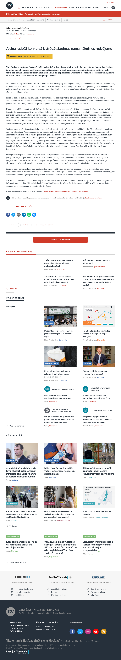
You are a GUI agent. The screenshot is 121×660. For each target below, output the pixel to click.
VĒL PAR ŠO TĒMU (15, 298)
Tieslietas (14, 551)
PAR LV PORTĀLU (16, 622)
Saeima (25, 225)
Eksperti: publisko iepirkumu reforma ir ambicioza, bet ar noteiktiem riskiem (57, 374)
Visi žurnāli (96, 595)
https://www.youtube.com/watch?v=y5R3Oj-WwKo (66, 192)
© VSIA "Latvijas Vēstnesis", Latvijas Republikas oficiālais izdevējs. (34, 648)
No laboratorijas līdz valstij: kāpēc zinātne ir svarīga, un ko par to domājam (97, 334)
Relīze (16, 34)
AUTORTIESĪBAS (16, 631)
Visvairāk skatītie (23, 592)
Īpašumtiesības (99, 267)
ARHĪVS (96, 8)
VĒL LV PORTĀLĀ (14, 435)
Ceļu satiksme (54, 557)
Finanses (52, 477)
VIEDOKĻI (48, 8)
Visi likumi (20, 595)
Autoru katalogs (98, 592)
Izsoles (54, 592)
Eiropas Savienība (101, 518)
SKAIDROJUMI (28, 8)
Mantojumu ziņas (58, 595)
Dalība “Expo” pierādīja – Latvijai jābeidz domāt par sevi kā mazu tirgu (58, 334)
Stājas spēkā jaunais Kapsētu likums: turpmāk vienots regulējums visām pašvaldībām (98, 471)
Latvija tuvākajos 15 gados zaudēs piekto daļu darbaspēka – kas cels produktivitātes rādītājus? (59, 419)
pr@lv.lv (53, 629)
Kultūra (15, 480)
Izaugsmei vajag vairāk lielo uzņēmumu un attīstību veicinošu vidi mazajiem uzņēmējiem (97, 419)
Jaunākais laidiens (59, 589)
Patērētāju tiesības (64, 520)
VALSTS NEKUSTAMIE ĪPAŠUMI (21, 252)
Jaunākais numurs (98, 589)
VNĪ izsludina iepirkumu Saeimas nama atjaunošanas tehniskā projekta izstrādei (58, 263)
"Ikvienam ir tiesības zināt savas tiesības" (33, 640)
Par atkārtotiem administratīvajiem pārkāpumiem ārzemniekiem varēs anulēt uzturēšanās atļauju (21, 514)
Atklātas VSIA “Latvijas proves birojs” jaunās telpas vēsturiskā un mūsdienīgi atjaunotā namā (59, 279)
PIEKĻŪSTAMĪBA (16, 628)
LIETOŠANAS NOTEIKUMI (19, 625)
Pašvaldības (92, 477)
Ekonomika (30, 34)
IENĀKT (112, 2)
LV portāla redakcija (47, 622)
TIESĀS (71, 8)
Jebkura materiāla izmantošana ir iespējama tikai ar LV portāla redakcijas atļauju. (40, 645)
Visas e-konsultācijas (19, 562)
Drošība (14, 520)
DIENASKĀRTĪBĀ (60, 8)
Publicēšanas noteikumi (93, 198)
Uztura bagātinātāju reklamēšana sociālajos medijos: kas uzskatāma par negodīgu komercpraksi (59, 514)
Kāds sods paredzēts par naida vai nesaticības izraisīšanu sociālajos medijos (22, 545)
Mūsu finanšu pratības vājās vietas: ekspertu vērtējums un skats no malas (59, 471)
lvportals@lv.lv (49, 627)
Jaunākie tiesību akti (24, 589)
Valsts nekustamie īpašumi (17, 28)
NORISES (39, 8)
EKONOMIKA (11, 307)
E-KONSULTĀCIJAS (83, 8)
